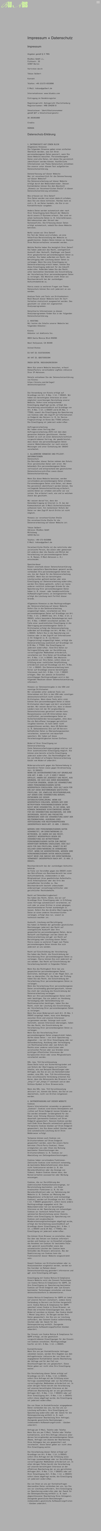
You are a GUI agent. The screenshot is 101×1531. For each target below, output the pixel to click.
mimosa (30, 127)
